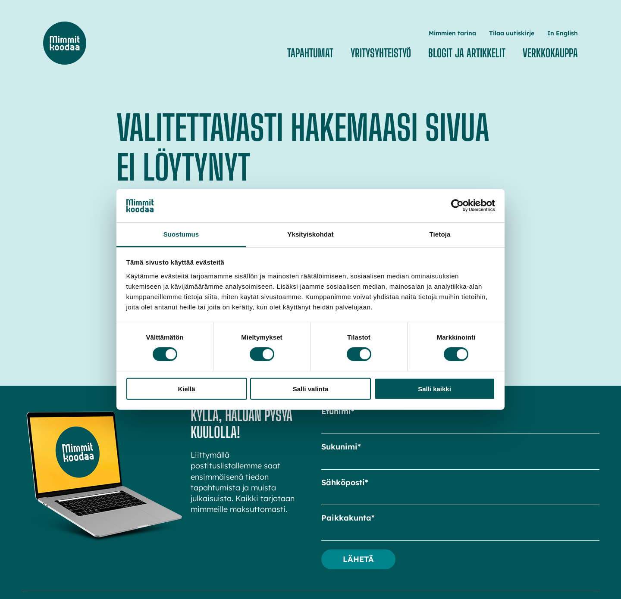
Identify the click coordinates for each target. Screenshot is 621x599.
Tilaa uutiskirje (511, 33)
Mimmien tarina (452, 33)
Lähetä (358, 559)
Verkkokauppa (550, 53)
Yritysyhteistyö (381, 53)
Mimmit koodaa (64, 43)
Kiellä (186, 388)
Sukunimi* (341, 447)
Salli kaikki (434, 388)
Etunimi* (337, 411)
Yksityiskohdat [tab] (310, 234)
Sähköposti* (344, 482)
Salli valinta (311, 388)
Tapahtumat (310, 53)
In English (562, 33)
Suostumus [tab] (181, 234)
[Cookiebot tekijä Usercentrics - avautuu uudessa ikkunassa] (457, 205)
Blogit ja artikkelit (466, 53)
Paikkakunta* (348, 518)
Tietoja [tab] (440, 234)
